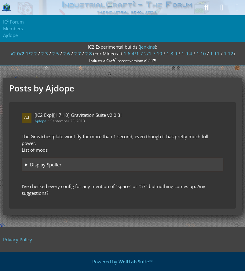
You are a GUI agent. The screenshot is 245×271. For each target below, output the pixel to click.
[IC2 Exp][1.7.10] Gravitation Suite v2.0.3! (78, 115)
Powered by (122, 261)
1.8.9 (171, 53)
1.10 (201, 53)
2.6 (66, 53)
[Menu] (237, 8)
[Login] (222, 7)
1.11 (215, 53)
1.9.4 (186, 53)
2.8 (88, 53)
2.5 (55, 53)
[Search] (206, 8)
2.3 (44, 53)
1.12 (228, 53)
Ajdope (40, 121)
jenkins (147, 47)
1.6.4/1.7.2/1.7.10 (143, 53)
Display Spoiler (45, 164)
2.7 (77, 53)
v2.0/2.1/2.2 (24, 53)
